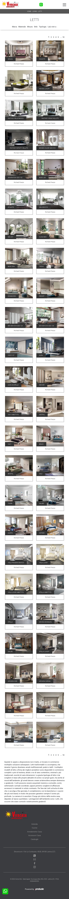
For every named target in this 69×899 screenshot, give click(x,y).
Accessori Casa (34, 835)
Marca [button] (14, 27)
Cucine (34, 828)
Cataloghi (34, 839)
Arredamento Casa (34, 832)
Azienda (34, 824)
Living (35, 11)
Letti (40, 11)
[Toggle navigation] (64, 4)
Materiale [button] (22, 27)
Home (29, 11)
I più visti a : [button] (52, 27)
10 (63, 37)
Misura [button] (30, 27)
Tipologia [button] (42, 27)
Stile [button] (35, 27)
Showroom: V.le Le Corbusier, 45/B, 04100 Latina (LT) (34, 852)
